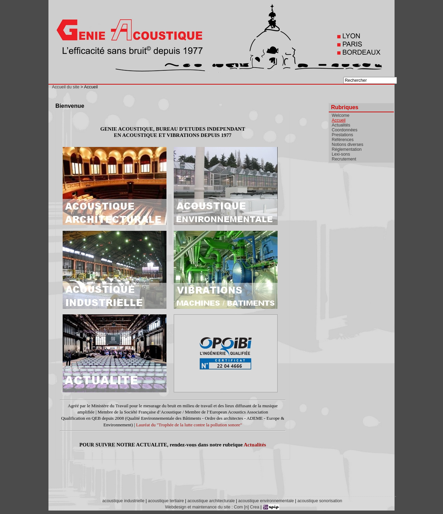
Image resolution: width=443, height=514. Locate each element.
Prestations (342, 134)
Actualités (255, 444)
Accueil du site (65, 87)
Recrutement (344, 159)
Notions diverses (347, 144)
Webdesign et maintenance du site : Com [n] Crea (212, 507)
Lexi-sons (341, 154)
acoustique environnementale (266, 500)
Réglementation (347, 149)
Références (343, 139)
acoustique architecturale (211, 500)
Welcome (341, 115)
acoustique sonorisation (319, 500)
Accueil (339, 120)
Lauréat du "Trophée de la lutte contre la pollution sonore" (189, 424)
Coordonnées (345, 130)
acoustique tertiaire (166, 500)
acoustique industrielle (123, 500)
